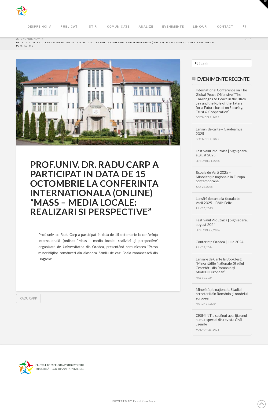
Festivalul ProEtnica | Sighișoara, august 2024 (221, 222)
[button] (263, 4)
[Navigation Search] (245, 26)
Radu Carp (28, 298)
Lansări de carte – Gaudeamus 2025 (219, 131)
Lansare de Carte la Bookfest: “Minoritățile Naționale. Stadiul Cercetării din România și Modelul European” (220, 265)
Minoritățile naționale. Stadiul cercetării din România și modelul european (222, 293)
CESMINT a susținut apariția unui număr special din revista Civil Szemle (221, 319)
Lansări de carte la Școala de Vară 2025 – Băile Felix (218, 200)
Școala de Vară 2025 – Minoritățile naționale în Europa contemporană (220, 176)
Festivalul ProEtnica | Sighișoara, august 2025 (221, 153)
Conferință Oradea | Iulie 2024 (219, 242)
